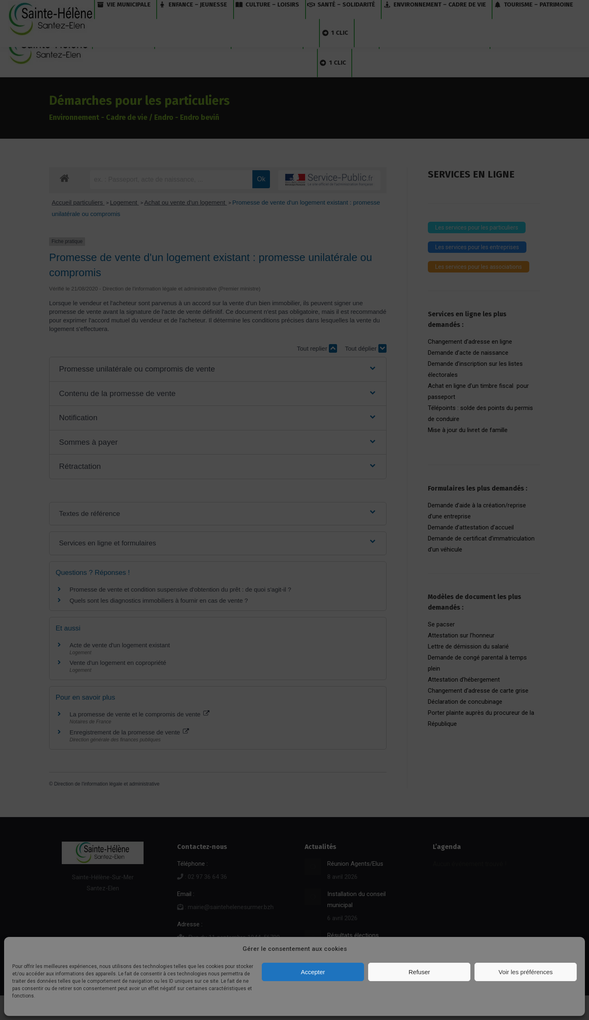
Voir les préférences (526, 971)
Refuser (419, 971)
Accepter (313, 971)
